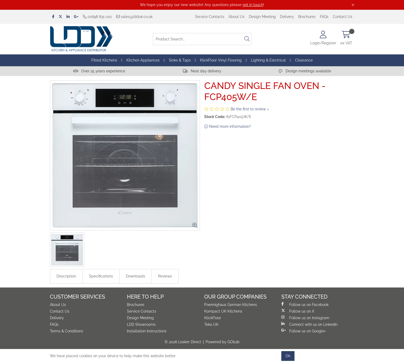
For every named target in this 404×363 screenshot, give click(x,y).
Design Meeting (262, 17)
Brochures (307, 17)
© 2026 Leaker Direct (183, 342)
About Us (237, 17)
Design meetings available (305, 71)
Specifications (101, 276)
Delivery (287, 17)
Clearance (304, 60)
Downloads (135, 276)
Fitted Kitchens (104, 60)
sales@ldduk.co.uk (134, 17)
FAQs (324, 17)
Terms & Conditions (66, 331)
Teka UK (211, 324)
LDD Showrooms (141, 324)
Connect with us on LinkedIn (309, 324)
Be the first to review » (250, 109)
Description (66, 276)
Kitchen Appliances (143, 60)
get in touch (253, 5)
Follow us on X (297, 311)
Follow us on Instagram (305, 317)
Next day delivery (202, 71)
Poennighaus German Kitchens (230, 305)
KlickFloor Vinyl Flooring (221, 60)
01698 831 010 (97, 17)
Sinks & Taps (180, 60)
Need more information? (227, 126)
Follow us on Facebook (305, 304)
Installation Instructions (147, 331)
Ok (288, 356)
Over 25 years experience (99, 71)
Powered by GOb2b (223, 342)
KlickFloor (212, 318)
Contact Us (342, 17)
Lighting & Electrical (268, 60)
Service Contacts (209, 17)
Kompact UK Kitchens (223, 311)
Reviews (165, 276)
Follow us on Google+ (303, 330)
